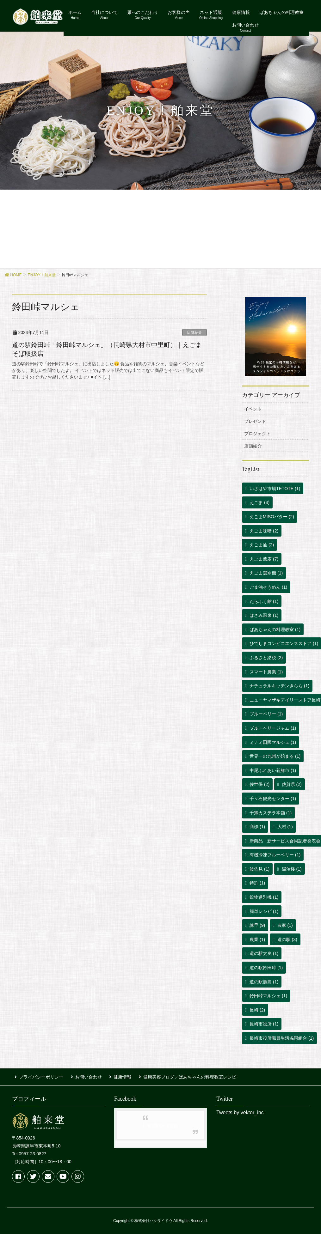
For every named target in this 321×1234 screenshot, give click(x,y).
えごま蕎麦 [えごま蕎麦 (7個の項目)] (264, 559)
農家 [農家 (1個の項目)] (285, 925)
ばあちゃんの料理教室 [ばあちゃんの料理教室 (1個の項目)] (275, 629)
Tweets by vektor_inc (239, 1110)
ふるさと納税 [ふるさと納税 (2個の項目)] (266, 657)
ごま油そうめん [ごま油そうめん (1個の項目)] (268, 587)
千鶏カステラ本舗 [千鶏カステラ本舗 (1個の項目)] (271, 812)
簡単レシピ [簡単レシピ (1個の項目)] (264, 911)
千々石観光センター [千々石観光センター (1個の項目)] (273, 798)
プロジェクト (257, 433)
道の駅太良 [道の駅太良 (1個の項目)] (264, 953)
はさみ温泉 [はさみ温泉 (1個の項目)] (264, 615)
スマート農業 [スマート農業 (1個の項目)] (266, 671)
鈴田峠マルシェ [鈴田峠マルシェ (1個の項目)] (268, 995)
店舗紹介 (194, 332)
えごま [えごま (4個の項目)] (259, 502)
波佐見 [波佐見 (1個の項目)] (259, 869)
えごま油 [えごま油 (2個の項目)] (262, 544)
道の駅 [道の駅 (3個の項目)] (287, 939)
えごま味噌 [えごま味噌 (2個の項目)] (264, 530)
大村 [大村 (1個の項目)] (285, 826)
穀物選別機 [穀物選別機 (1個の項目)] (264, 897)
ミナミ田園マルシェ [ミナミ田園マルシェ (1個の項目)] (273, 742)
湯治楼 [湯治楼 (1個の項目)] (292, 869)
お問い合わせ (83, 1076)
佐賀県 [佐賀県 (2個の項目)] (292, 784)
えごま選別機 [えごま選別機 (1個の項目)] (266, 572)
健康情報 (114, 1076)
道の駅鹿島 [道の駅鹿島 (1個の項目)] (264, 981)
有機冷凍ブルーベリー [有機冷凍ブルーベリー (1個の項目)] (275, 854)
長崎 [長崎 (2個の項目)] (257, 1009)
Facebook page (160, 1123)
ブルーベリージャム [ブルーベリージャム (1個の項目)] (273, 728)
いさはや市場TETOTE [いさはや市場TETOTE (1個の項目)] (275, 488)
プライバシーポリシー (38, 1076)
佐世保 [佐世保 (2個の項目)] (259, 784)
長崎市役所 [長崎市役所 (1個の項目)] (264, 1023)
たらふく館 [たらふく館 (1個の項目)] (264, 601)
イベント (253, 408)
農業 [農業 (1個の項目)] (257, 939)
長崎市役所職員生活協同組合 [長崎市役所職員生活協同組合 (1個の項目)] (282, 1038)
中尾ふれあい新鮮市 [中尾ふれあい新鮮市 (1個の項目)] (273, 770)
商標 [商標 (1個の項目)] (257, 826)
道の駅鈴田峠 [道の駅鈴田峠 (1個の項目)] (266, 967)
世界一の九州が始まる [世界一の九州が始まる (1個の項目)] (275, 756)
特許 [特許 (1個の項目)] (257, 882)
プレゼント (255, 421)
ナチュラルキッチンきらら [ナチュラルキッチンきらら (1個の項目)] (279, 685)
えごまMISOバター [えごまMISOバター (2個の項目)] (272, 516)
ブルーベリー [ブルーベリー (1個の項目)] (266, 713)
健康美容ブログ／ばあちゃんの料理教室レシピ (179, 1076)
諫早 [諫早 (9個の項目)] (257, 925)
